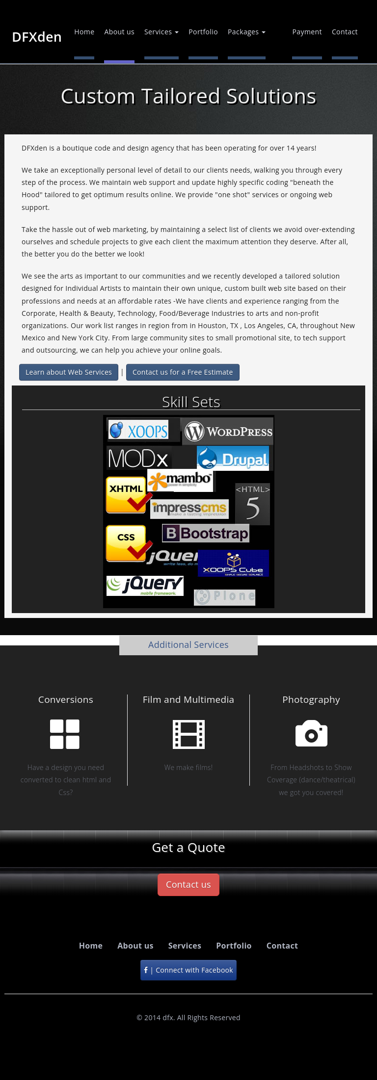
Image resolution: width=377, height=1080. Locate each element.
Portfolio (203, 31)
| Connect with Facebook (188, 970)
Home (84, 31)
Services (161, 31)
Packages (247, 31)
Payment (307, 31)
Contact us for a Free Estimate (183, 372)
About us (119, 31)
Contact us (188, 884)
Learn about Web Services (69, 372)
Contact (345, 31)
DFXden (37, 35)
